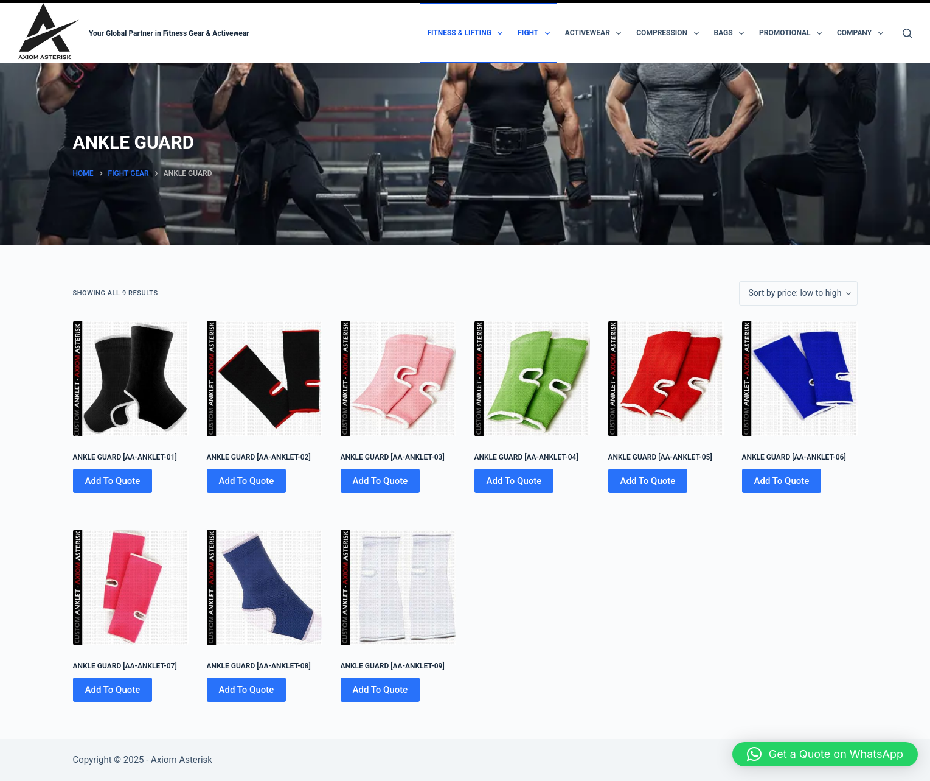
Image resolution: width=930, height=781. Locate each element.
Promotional (793, 33)
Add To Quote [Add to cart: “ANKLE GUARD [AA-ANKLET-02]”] (246, 480)
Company (862, 33)
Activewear (595, 33)
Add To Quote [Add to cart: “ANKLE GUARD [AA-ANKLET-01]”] (113, 480)
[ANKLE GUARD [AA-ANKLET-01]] (131, 378)
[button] (825, 754)
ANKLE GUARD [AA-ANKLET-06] (794, 457)
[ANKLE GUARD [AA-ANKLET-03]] (398, 378)
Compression (669, 33)
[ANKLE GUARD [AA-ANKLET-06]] (800, 378)
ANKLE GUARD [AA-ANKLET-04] (526, 457)
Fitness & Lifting (467, 33)
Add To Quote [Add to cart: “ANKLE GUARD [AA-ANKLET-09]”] (380, 689)
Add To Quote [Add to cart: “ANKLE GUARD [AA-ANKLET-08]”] (246, 689)
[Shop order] (798, 293)
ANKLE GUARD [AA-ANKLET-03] (393, 457)
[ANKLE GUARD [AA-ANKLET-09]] (398, 587)
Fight (536, 33)
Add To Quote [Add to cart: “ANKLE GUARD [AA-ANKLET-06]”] (782, 480)
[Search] (907, 33)
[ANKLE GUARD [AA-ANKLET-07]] (131, 587)
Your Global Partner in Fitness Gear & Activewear (169, 33)
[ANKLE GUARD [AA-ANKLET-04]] (532, 378)
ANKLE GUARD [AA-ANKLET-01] (125, 457)
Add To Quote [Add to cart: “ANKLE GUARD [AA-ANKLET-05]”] (648, 480)
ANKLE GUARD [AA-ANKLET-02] (259, 457)
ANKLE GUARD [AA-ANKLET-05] (660, 457)
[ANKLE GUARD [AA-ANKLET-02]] (264, 378)
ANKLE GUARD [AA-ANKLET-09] (393, 666)
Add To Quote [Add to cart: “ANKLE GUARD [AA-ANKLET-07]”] (113, 689)
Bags (731, 33)
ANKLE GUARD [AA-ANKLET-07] (125, 666)
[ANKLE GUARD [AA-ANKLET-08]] (264, 587)
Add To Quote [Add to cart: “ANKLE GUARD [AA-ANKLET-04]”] (514, 480)
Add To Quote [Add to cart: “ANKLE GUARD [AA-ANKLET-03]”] (380, 480)
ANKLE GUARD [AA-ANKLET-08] (259, 666)
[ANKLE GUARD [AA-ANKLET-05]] (666, 378)
